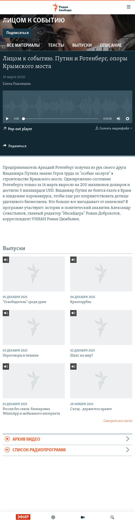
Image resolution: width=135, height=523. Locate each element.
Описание (111, 45)
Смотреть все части (118, 421)
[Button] (15, 147)
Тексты (56, 45)
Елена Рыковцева (17, 84)
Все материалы (23, 45)
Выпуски (82, 45)
